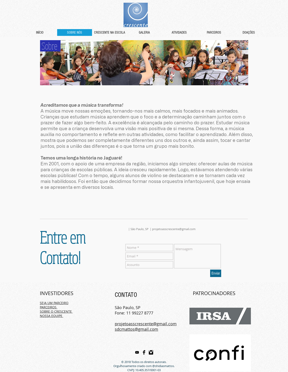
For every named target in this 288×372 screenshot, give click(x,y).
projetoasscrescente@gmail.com (174, 229)
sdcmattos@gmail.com (136, 329)
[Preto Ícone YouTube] (137, 352)
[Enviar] (215, 273)
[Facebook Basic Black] (144, 352)
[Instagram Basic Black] (151, 352)
